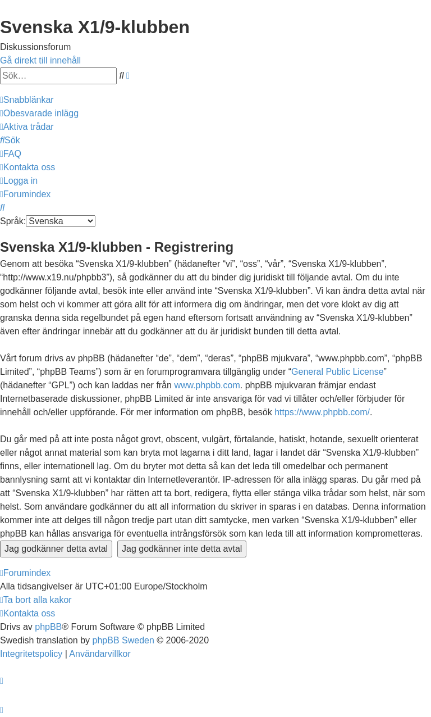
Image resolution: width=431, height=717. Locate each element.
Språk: (13, 221)
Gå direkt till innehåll (40, 60)
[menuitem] (39, 113)
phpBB (48, 627)
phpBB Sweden (123, 640)
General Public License (337, 371)
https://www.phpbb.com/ (322, 412)
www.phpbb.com (207, 385)
